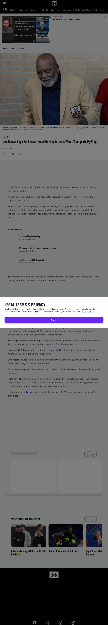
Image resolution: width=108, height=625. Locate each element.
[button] (54, 320)
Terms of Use (70, 309)
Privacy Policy (87, 311)
